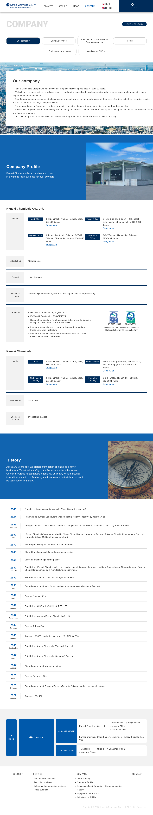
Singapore (85, 749)
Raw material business (44, 779)
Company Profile (59, 41)
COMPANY (81, 774)
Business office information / (94, 41)
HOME (128, 24)
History (129, 41)
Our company (23, 41)
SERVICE (37, 774)
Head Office (117, 723)
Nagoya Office (118, 726)
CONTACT (137, 774)
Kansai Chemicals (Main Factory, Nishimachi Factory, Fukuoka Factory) (111, 738)
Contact (39, 737)
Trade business (41, 790)
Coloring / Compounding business (50, 786)
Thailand (99, 749)
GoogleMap (51, 225)
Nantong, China (88, 752)
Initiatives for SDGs (95, 51)
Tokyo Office (134, 723)
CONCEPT (17, 774)
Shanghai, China (117, 749)
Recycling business (43, 782)
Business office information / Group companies (99, 786)
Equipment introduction (60, 51)
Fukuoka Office (118, 730)
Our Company (83, 779)
